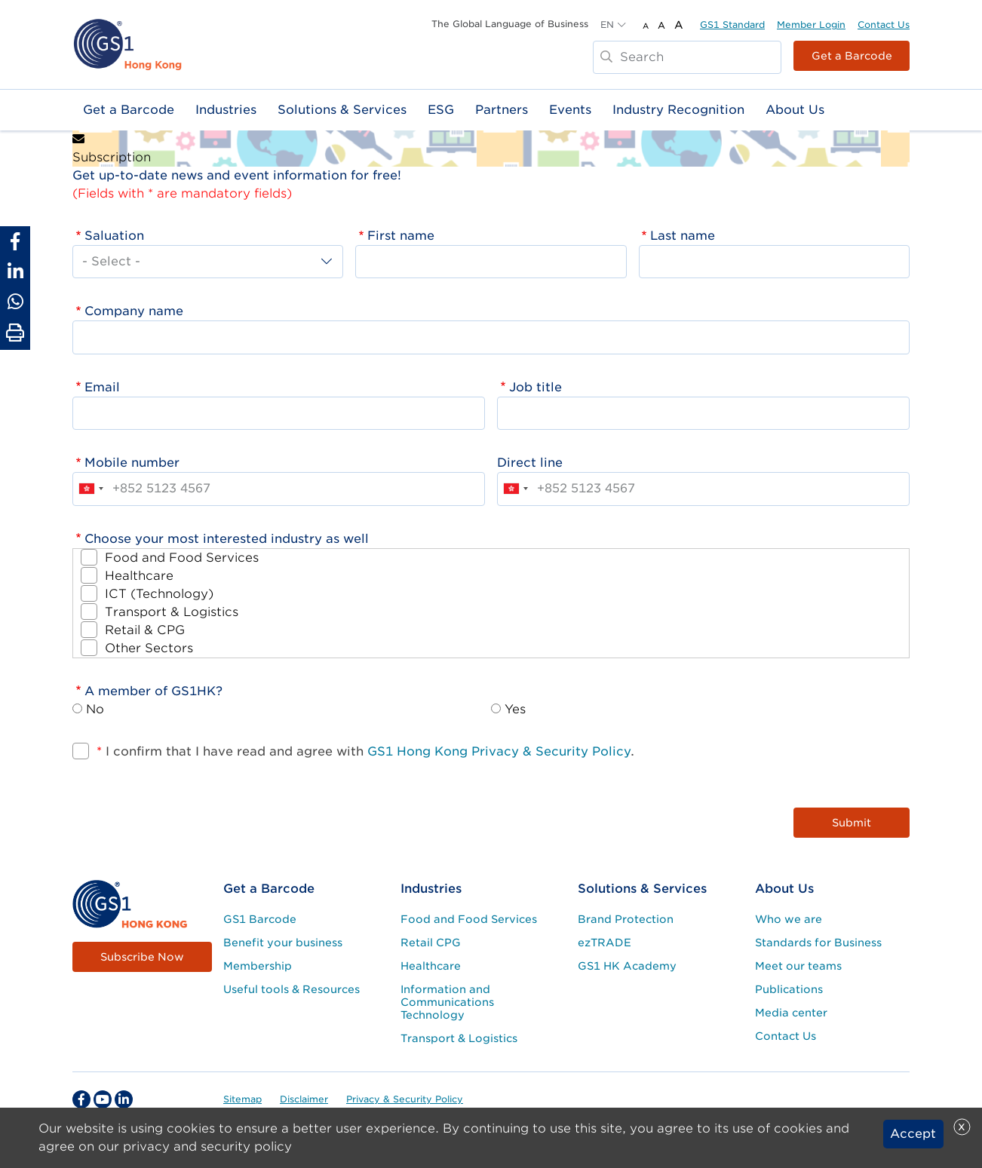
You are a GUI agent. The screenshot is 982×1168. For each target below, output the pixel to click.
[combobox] (90, 488)
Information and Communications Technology (447, 1002)
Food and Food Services (182, 557)
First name (400, 235)
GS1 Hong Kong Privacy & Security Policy (499, 751)
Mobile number (132, 462)
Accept (913, 1134)
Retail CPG (430, 943)
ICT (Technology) (159, 594)
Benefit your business (282, 943)
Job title (535, 387)
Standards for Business (818, 943)
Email (102, 387)
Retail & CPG (145, 630)
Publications (789, 989)
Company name (133, 311)
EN (607, 24)
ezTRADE (604, 943)
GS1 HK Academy (627, 966)
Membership (257, 966)
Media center (791, 1013)
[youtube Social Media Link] (103, 1099)
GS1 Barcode (259, 919)
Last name (682, 235)
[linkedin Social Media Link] (124, 1099)
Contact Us (884, 24)
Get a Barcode (852, 56)
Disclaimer (304, 1099)
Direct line (530, 462)
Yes (515, 709)
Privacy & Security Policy (404, 1099)
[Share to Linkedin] (15, 271)
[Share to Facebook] (15, 241)
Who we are (788, 919)
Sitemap (242, 1099)
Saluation (114, 235)
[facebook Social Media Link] (81, 1099)
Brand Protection (626, 919)
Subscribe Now (142, 957)
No (95, 709)
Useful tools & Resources (291, 989)
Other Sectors (149, 648)
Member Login (811, 24)
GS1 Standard (732, 24)
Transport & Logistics (171, 612)
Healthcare (139, 576)
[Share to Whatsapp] (15, 302)
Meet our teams (798, 966)
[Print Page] (15, 333)
